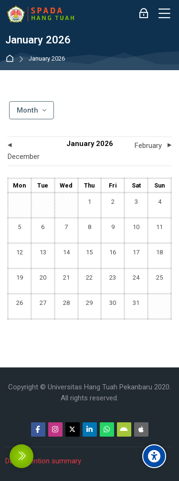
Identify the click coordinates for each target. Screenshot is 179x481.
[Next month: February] (151, 146)
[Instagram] (55, 429)
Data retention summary (43, 461)
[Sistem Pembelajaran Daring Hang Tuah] (40, 14)
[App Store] (141, 429)
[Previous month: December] (27, 151)
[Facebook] (38, 429)
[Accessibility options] (154, 456)
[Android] (124, 429)
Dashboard (11, 58)
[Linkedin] (90, 429)
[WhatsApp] (107, 429)
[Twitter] (72, 429)
